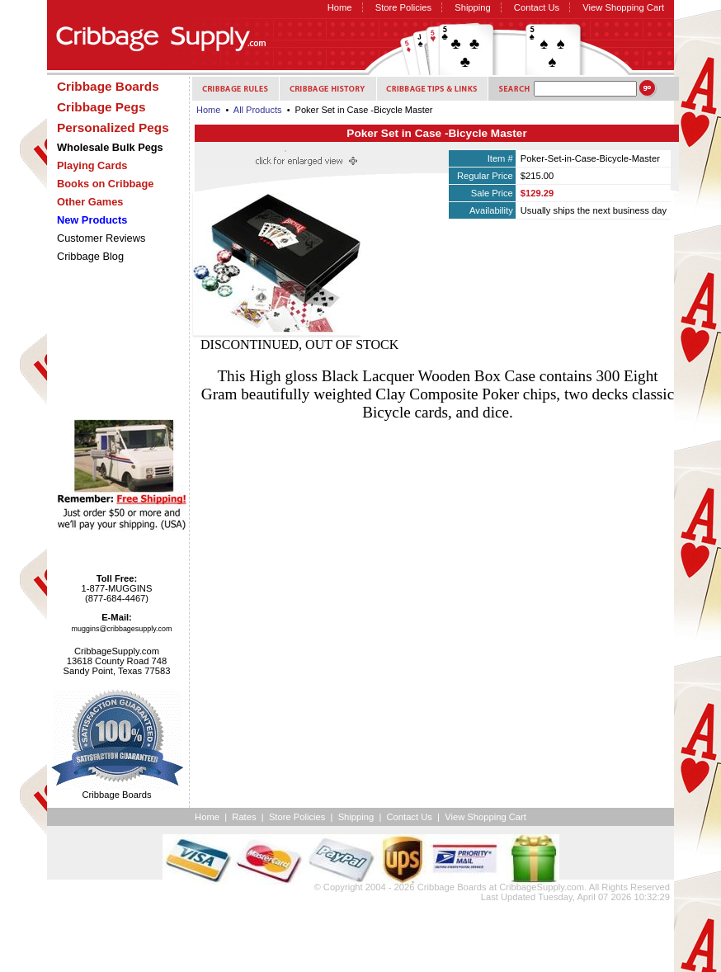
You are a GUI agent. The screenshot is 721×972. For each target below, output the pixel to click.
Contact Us (536, 7)
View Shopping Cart (623, 7)
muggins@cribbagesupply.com (122, 629)
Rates (244, 817)
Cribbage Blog (90, 256)
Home (340, 7)
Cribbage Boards (452, 887)
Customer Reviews (101, 238)
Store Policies (403, 7)
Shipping (473, 7)
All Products (257, 110)
